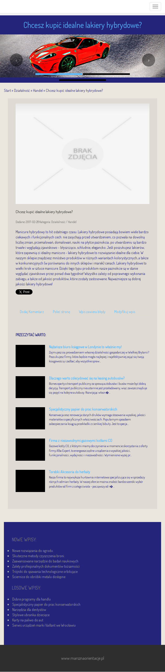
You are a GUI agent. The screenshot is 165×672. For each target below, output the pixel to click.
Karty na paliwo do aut (27, 620)
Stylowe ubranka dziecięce (30, 615)
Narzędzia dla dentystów (29, 609)
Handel (38, 90)
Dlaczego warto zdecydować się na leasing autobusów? (86, 378)
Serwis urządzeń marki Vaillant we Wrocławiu (44, 625)
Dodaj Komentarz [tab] (32, 311)
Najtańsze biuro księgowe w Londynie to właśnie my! (85, 347)
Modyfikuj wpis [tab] (124, 311)
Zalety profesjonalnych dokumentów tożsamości (46, 566)
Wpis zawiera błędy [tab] (92, 311)
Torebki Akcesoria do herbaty (69, 472)
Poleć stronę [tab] (61, 311)
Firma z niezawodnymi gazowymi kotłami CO (80, 440)
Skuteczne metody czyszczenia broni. (38, 556)
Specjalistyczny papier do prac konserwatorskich (83, 409)
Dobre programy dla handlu (31, 599)
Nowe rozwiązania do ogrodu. (32, 550)
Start (7, 90)
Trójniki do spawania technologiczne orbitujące (45, 571)
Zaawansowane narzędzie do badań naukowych (45, 561)
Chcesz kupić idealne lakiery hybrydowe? (74, 90)
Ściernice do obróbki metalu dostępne (38, 576)
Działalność (22, 90)
